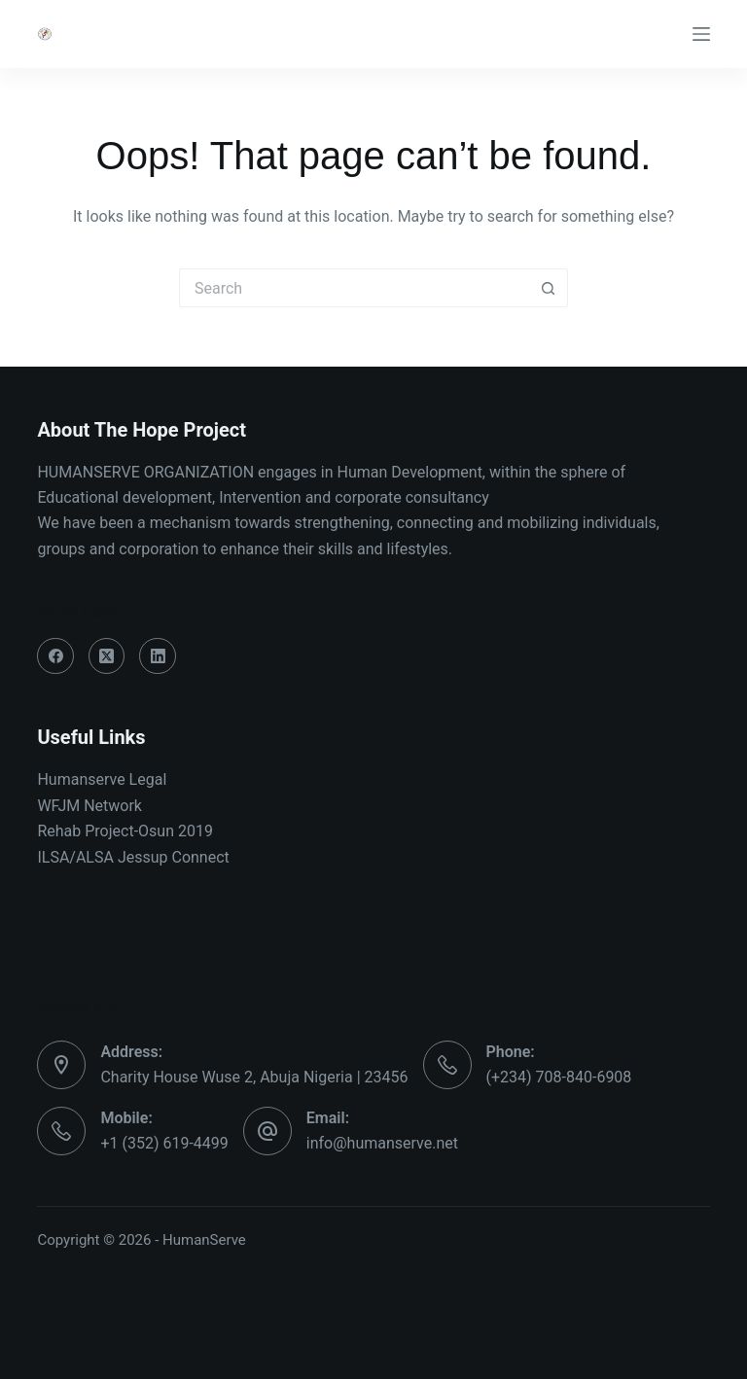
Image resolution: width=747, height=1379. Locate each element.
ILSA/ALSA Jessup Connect (133, 857)
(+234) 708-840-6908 (559, 1077)
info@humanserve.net (382, 1143)
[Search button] (548, 287)
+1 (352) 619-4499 (164, 1143)
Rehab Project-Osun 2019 (125, 831)
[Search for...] (354, 287)
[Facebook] (55, 656)
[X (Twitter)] (107, 656)
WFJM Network (89, 805)
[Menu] (701, 34)
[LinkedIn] (157, 656)
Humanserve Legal (101, 779)
